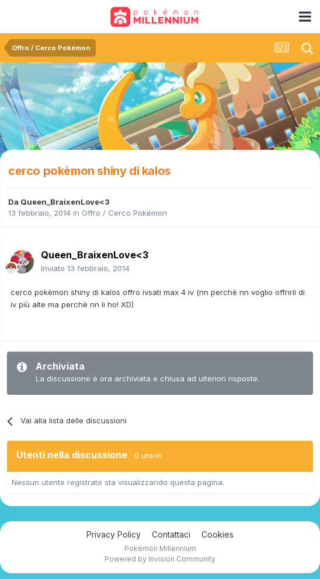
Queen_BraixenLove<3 (65, 201)
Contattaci (171, 534)
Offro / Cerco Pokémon (124, 212)
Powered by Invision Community (160, 559)
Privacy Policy (113, 534)
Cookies (217, 534)
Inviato (85, 268)
